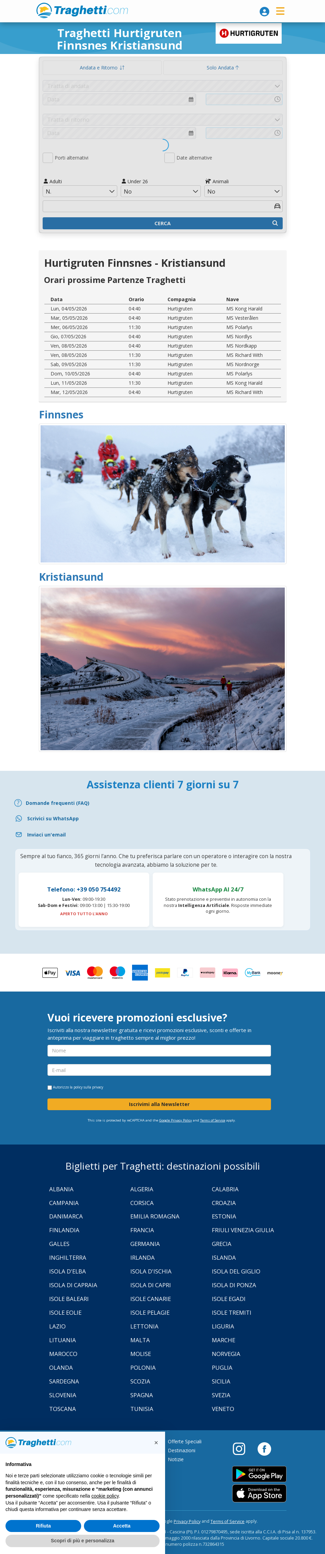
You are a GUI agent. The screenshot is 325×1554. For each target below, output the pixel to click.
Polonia (143, 1367)
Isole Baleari (69, 1299)
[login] (264, 12)
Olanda (61, 1367)
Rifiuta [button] (43, 1526)
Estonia (224, 1216)
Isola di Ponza (234, 1285)
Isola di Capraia (73, 1285)
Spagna (141, 1395)
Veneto (223, 1409)
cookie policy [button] (105, 1496)
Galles (59, 1244)
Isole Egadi (229, 1299)
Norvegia (226, 1354)
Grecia (221, 1244)
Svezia (221, 1395)
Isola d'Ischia (151, 1271)
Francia (142, 1230)
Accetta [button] (122, 1526)
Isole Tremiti (231, 1312)
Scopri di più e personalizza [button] (82, 1540)
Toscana (62, 1409)
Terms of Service (212, 1120)
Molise (140, 1354)
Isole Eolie (65, 1312)
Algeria (141, 1189)
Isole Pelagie (150, 1312)
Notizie (176, 1459)
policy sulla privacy (88, 1087)
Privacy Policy (187, 1521)
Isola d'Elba (67, 1271)
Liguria (223, 1326)
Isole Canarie (150, 1299)
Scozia (140, 1381)
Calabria (225, 1189)
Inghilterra (67, 1257)
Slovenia (62, 1395)
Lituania (62, 1340)
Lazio (57, 1326)
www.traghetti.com (82, 10)
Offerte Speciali (185, 1441)
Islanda (224, 1257)
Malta (140, 1340)
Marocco (63, 1354)
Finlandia (64, 1230)
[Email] (162, 834)
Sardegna (64, 1381)
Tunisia (141, 1409)
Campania (64, 1203)
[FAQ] (162, 803)
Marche (223, 1340)
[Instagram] (242, 1448)
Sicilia (221, 1381)
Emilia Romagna (155, 1216)
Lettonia (144, 1326)
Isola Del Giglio (236, 1271)
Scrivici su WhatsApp (53, 818)
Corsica (142, 1203)
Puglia (222, 1367)
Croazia (224, 1203)
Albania (61, 1189)
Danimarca (66, 1216)
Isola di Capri (150, 1285)
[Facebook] (264, 1448)
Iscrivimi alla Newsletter (159, 1104)
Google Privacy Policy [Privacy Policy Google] (175, 1120)
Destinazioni (181, 1450)
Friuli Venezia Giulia (243, 1230)
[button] (156, 1442)
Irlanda (142, 1257)
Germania (145, 1244)
